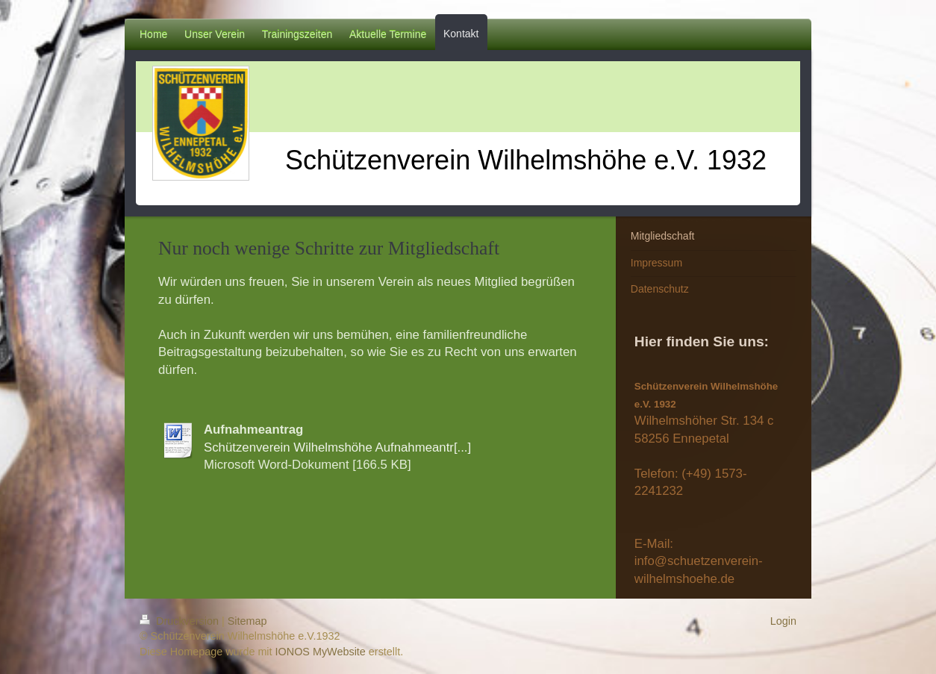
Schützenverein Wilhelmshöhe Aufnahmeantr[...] (337, 447)
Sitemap (247, 621)
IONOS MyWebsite (320, 652)
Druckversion (181, 621)
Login (783, 621)
